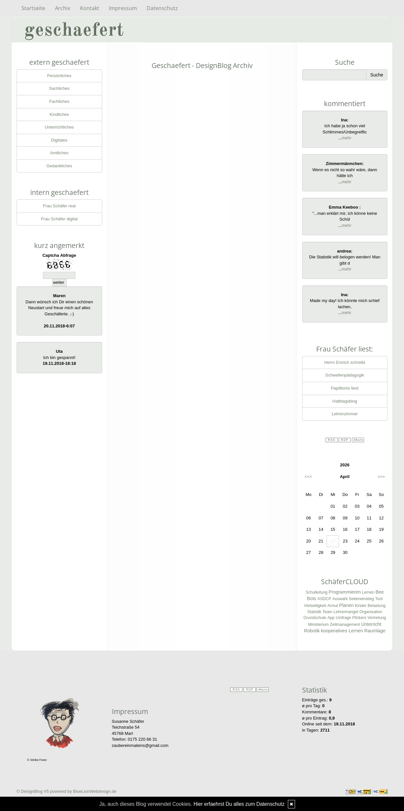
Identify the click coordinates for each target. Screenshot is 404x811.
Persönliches (59, 75)
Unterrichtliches (59, 127)
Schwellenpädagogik (344, 375)
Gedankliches (59, 165)
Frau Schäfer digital (59, 218)
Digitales (59, 140)
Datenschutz (162, 8)
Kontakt (89, 8)
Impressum (123, 8)
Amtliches (59, 152)
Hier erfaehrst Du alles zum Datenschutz (239, 804)
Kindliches (59, 114)
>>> (381, 476)
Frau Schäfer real (59, 205)
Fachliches (59, 101)
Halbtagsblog (344, 401)
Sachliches (59, 88)
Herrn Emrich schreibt (344, 362)
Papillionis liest (344, 388)
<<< (308, 476)
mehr (346, 137)
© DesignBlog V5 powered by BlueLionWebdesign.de (66, 791)
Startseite (33, 8)
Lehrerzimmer (345, 413)
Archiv (62, 8)
